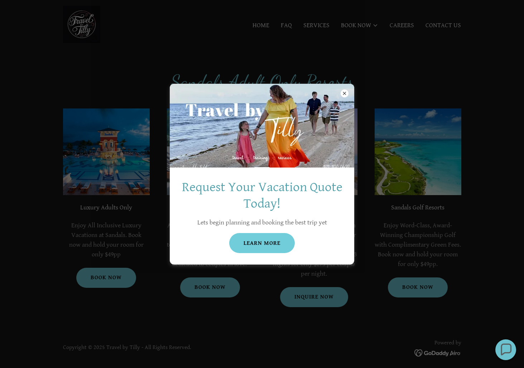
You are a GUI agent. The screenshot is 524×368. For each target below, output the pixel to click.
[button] (505, 349)
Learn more (262, 243)
